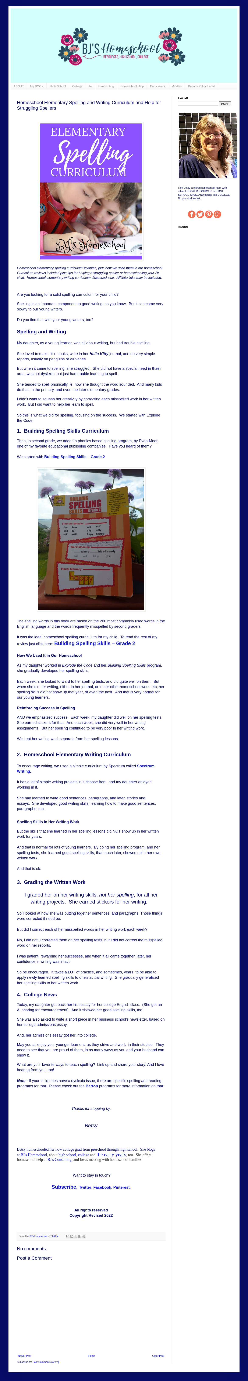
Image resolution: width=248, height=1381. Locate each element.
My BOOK (36, 86)
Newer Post (24, 1355)
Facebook (102, 1187)
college (83, 1155)
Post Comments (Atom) (45, 1362)
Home (91, 1355)
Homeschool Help (132, 86)
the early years (111, 1154)
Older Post (158, 1355)
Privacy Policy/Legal (201, 86)
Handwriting (106, 86)
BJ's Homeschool (34, 1155)
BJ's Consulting (59, 1159)
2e (90, 86)
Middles (176, 86)
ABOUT (19, 86)
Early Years (157, 86)
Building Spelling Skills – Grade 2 (74, 457)
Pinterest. (122, 1187)
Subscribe (64, 1187)
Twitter (85, 1187)
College (77, 86)
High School (58, 86)
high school (67, 1155)
